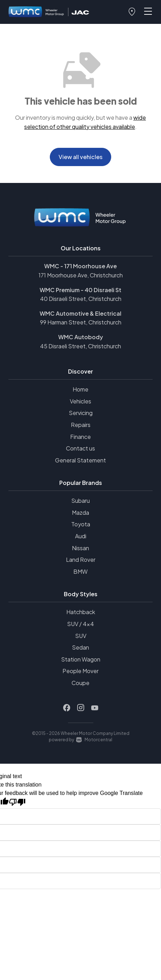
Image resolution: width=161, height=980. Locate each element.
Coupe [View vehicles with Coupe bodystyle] (80, 682)
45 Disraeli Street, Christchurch (80, 346)
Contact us (80, 448)
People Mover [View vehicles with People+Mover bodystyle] (80, 671)
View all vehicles (80, 156)
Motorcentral (94, 739)
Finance (80, 436)
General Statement (80, 460)
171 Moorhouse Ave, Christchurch (81, 275)
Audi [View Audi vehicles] (80, 536)
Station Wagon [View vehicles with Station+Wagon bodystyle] (80, 659)
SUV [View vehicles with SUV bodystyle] (80, 635)
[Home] (36, 12)
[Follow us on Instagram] (80, 708)
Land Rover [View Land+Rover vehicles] (80, 559)
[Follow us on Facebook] (66, 708)
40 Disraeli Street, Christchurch (80, 298)
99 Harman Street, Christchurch (80, 322)
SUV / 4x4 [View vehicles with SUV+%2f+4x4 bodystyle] (80, 623)
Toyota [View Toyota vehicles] (80, 524)
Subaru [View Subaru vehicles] (80, 500)
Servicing (81, 412)
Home (80, 389)
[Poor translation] (17, 802)
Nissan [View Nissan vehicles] (80, 548)
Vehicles (80, 401)
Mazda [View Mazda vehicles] (80, 512)
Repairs (80, 424)
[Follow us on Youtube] (94, 708)
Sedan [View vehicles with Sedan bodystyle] (80, 647)
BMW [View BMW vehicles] (80, 571)
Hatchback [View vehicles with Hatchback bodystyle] (80, 612)
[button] (132, 12)
